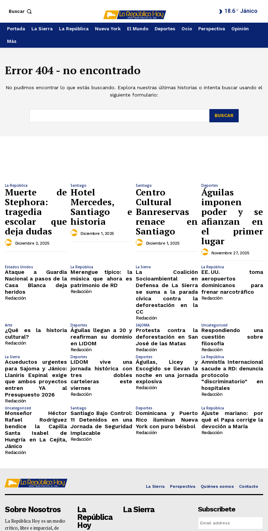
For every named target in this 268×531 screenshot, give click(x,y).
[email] (230, 440)
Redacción (15, 249)
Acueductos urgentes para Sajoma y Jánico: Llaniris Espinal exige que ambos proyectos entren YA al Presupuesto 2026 (36, 315)
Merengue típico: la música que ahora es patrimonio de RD (101, 238)
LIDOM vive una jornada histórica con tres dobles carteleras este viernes (101, 310)
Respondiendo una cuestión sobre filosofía (232, 279)
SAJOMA (143, 272)
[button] (21, 11)
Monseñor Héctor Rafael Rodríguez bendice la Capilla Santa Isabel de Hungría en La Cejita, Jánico (36, 353)
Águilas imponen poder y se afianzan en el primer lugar (232, 196)
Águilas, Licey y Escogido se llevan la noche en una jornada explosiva (167, 310)
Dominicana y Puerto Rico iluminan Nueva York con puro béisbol (167, 348)
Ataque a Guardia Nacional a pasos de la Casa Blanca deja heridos (36, 238)
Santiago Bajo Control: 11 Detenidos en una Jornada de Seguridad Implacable (101, 348)
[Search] (224, 115)
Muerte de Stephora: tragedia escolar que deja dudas (36, 196)
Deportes (209, 185)
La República (16, 185)
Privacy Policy (219, 474)
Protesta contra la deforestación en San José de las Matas (167, 282)
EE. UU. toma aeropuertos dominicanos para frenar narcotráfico (232, 238)
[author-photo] (9, 213)
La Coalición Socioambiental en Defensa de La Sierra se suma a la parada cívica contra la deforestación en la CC (167, 246)
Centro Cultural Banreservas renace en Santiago (167, 196)
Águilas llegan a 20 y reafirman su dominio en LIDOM (101, 282)
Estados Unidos (19, 228)
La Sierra (143, 228)
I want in (230, 456)
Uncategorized (214, 272)
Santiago (78, 185)
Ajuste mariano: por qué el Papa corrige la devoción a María (232, 348)
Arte (8, 272)
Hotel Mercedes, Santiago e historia (101, 193)
